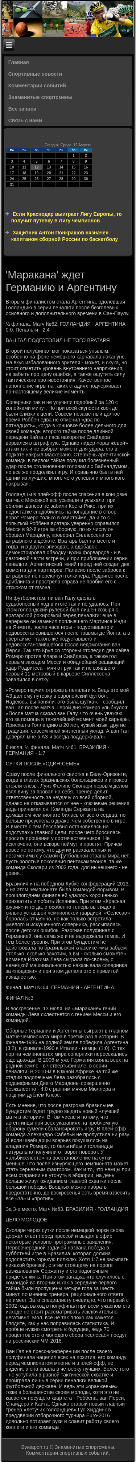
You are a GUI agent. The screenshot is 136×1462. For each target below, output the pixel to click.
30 (86, 179)
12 (36, 167)
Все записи (22, 109)
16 (86, 167)
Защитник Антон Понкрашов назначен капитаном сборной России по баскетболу (64, 236)
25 (24, 179)
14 (61, 167)
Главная (18, 62)
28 (61, 179)
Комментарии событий (37, 85)
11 (24, 167)
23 (86, 173)
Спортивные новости (35, 74)
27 (49, 179)
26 (36, 179)
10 (12, 167)
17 (12, 173)
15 (73, 167)
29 (73, 179)
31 (12, 185)
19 (36, 173)
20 (49, 173)
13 (49, 167)
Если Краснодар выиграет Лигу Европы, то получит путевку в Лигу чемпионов (66, 217)
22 (73, 173)
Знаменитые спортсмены (40, 97)
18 (24, 173)
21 (61, 173)
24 (12, 179)
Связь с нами (25, 120)
